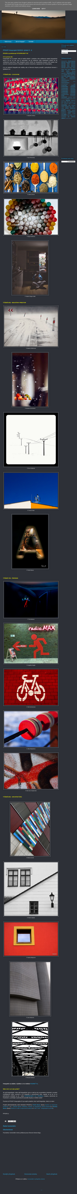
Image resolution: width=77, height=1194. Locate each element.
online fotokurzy (70, 108)
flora (69, 74)
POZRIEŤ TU (34, 1083)
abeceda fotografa (66, 62)
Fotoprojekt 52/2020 (68, 93)
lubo (62, 102)
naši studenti (71, 105)
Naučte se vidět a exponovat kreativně (21, 1108)
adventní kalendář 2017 (68, 64)
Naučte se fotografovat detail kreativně (39, 1106)
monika (64, 105)
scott (69, 113)
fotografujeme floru (68, 81)
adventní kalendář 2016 (68, 63)
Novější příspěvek (9, 1174)
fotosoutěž (72, 94)
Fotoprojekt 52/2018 (68, 90)
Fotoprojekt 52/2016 (68, 86)
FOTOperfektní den (68, 84)
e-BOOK (65, 74)
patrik (63, 110)
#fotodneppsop (71, 61)
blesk (69, 69)
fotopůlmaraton (65, 94)
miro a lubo (72, 103)
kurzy (68, 100)
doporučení (71, 73)
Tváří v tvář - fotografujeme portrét (43, 1108)
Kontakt (31, 41)
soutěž (64, 115)
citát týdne (65, 71)
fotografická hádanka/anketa (68, 79)
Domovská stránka (30, 1174)
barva (70, 67)
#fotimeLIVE (64, 61)
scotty (73, 113)
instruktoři (64, 97)
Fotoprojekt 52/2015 (68, 85)
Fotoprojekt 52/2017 (68, 88)
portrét (69, 110)
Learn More (36, 8)
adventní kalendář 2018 (68, 65)
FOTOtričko (72, 95)
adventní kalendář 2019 (68, 67)
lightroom (73, 100)
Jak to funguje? (20, 41)
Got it (43, 8)
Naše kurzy (8, 41)
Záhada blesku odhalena (20, 1106)
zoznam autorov (69, 118)
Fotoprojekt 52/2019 (68, 91)
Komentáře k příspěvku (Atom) (36, 1179)
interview (70, 97)
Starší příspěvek (51, 1174)
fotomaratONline (65, 82)
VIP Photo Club (71, 115)
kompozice (63, 98)
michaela (66, 103)
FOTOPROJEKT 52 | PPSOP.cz (33, 1096)
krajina (68, 98)
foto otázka (67, 76)
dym (62, 74)
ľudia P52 (66, 102)
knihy (74, 97)
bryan (73, 69)
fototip (62, 95)
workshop (63, 116)
